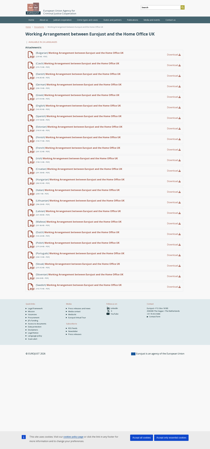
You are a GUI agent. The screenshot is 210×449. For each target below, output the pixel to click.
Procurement (33, 317)
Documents (39, 27)
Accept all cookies (141, 437)
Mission (31, 311)
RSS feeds (72, 328)
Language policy (35, 336)
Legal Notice (33, 333)
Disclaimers (33, 330)
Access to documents (37, 323)
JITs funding (33, 320)
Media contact (74, 311)
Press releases (74, 334)
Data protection (34, 326)
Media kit (72, 314)
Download (174, 54)
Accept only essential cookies (171, 437)
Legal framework (35, 308)
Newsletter (73, 331)
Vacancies (32, 314)
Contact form (154, 316)
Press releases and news (79, 308)
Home (31, 20)
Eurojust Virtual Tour (77, 317)
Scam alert (32, 339)
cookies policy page (73, 437)
